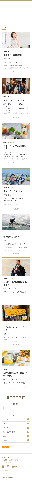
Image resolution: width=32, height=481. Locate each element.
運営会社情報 (5, 470)
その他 (16, 440)
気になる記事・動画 (16, 432)
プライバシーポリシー (7, 473)
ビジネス (16, 428)
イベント (16, 423)
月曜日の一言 (16, 436)
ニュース (16, 419)
